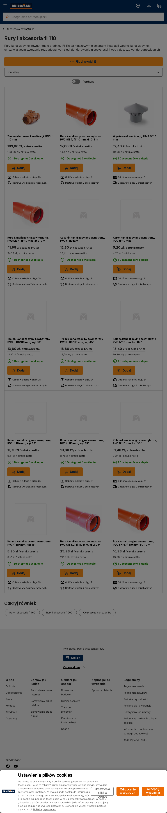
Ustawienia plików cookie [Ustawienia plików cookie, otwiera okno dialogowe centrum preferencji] (102, 791)
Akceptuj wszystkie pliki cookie (153, 791)
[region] (83, 791)
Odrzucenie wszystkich (128, 791)
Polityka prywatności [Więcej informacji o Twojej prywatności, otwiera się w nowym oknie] (44, 809)
